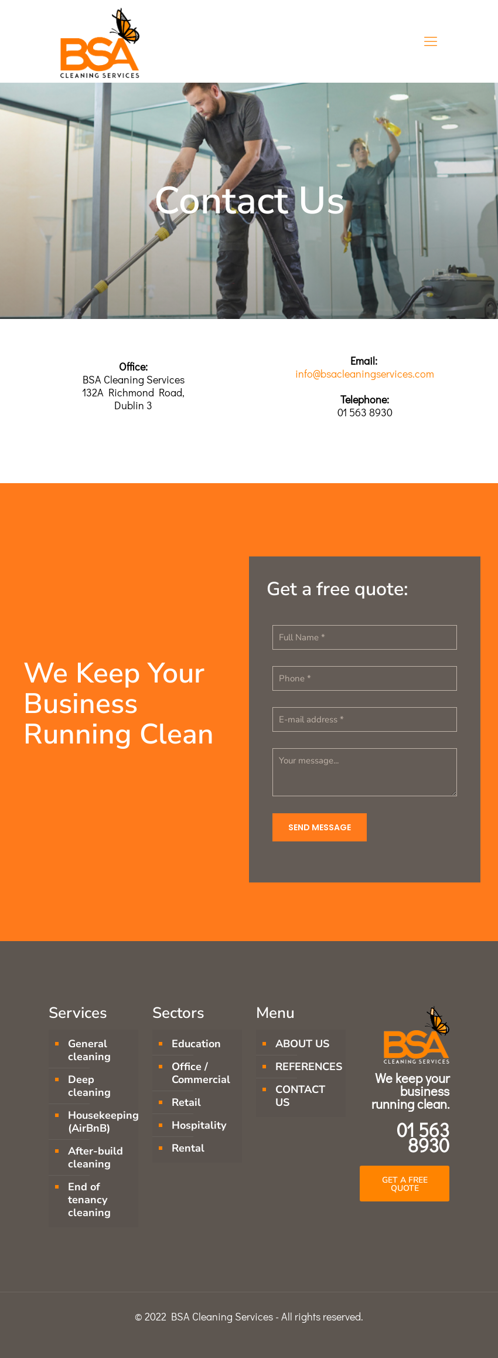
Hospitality (199, 1125)
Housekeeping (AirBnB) (100, 1121)
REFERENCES (307, 1067)
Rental (188, 1148)
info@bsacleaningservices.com (364, 373)
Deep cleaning (89, 1085)
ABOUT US (302, 1044)
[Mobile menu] (431, 41)
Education (196, 1044)
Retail (186, 1102)
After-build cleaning (95, 1157)
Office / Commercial (201, 1073)
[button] (404, 1183)
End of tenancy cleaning (89, 1200)
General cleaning (89, 1050)
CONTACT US (300, 1095)
